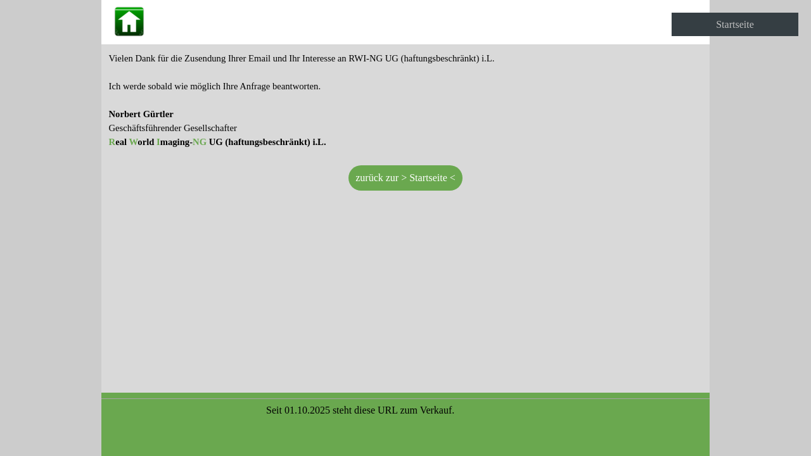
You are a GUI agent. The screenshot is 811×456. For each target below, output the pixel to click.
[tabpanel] (406, 100)
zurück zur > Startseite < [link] (405, 177)
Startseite (735, 24)
